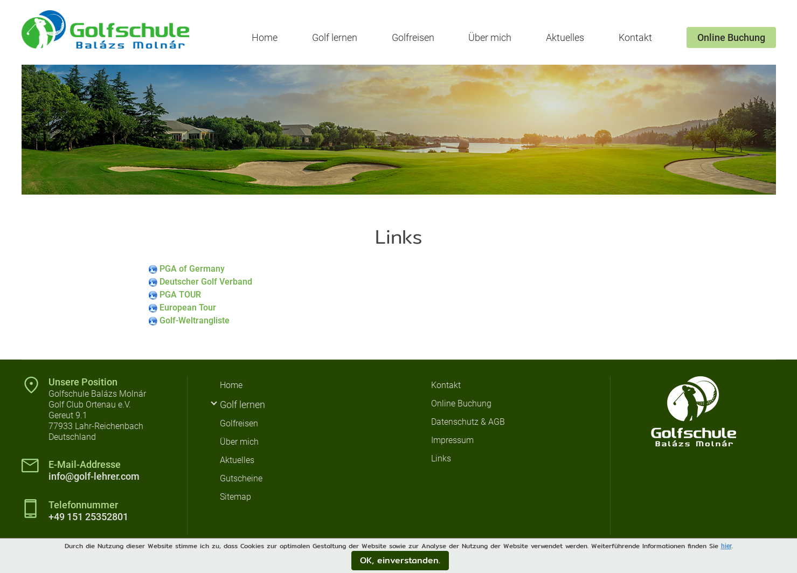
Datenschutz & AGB (468, 422)
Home (265, 37)
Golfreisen (413, 37)
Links (441, 458)
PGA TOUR (180, 294)
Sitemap (235, 497)
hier (726, 546)
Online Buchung (731, 37)
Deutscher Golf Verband (206, 282)
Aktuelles (565, 37)
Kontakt (635, 37)
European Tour (188, 307)
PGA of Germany (192, 269)
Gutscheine (241, 478)
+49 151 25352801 (88, 516)
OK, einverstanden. (400, 560)
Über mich (489, 37)
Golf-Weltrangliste (195, 320)
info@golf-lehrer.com (94, 476)
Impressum (452, 440)
